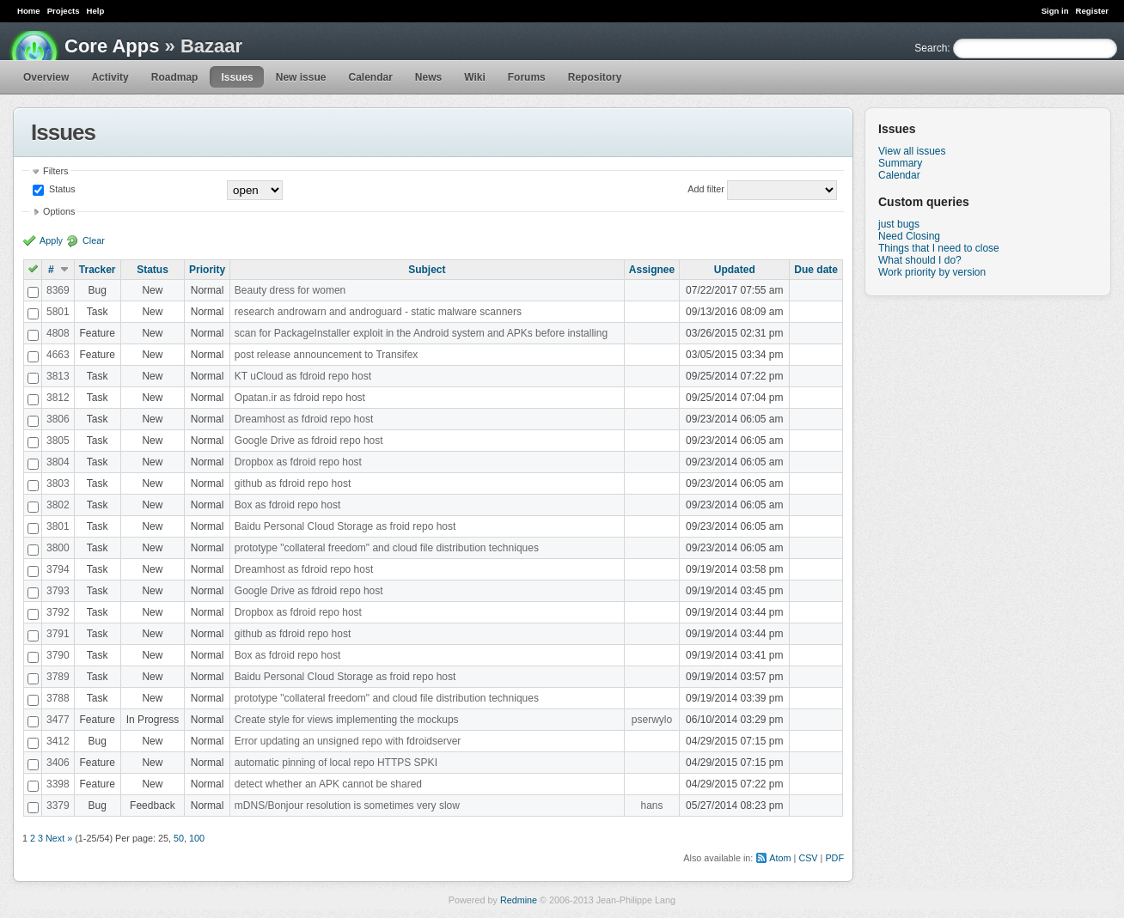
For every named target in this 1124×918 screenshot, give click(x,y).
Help (96, 10)
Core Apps (111, 46)
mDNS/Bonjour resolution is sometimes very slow (347, 805)
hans (651, 805)
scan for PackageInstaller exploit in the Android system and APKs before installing (421, 333)
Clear (93, 240)
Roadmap (175, 77)
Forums (527, 77)
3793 (58, 591)
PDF (834, 858)
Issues (237, 77)
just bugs (898, 224)
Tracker (97, 270)
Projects (63, 10)
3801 (58, 526)
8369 (58, 290)
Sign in (1055, 10)
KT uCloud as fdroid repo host (303, 376)
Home (28, 10)
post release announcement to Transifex (326, 355)
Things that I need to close (938, 248)
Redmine (518, 900)
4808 (58, 333)
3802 (58, 505)
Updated (734, 270)
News (428, 77)
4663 (58, 355)
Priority (207, 270)
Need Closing (909, 236)
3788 (58, 698)
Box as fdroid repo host (287, 505)
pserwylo (652, 720)
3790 (58, 655)
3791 (58, 634)
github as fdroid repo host (293, 483)
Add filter (705, 189)
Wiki (475, 77)
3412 (58, 741)
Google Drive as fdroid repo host (309, 441)
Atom (780, 858)
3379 (58, 805)
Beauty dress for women (290, 290)
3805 (58, 441)
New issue (301, 77)
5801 (58, 312)
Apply (51, 240)
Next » (59, 838)
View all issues (911, 151)
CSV (807, 858)
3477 (58, 720)
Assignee (652, 270)
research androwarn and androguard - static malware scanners (378, 312)
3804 (58, 462)
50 (179, 838)
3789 (58, 677)
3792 (58, 612)
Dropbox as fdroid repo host (298, 462)
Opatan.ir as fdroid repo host (300, 398)
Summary (900, 163)
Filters (55, 171)
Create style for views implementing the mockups (347, 720)
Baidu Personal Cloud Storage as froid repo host (345, 526)
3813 (58, 376)
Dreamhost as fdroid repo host (304, 419)
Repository (595, 77)
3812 (58, 398)
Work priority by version (932, 272)
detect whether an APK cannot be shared (328, 784)
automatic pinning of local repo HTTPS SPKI (336, 763)
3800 (58, 548)
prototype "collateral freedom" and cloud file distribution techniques (387, 548)
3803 (58, 483)
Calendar (370, 77)
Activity (109, 77)
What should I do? (920, 260)
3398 (58, 784)
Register (1092, 10)
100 (197, 838)
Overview (46, 77)
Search (930, 48)
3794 (58, 569)
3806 (58, 419)
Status (61, 189)
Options (59, 211)
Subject (426, 270)
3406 (58, 763)
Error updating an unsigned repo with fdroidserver (348, 741)
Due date (816, 270)
